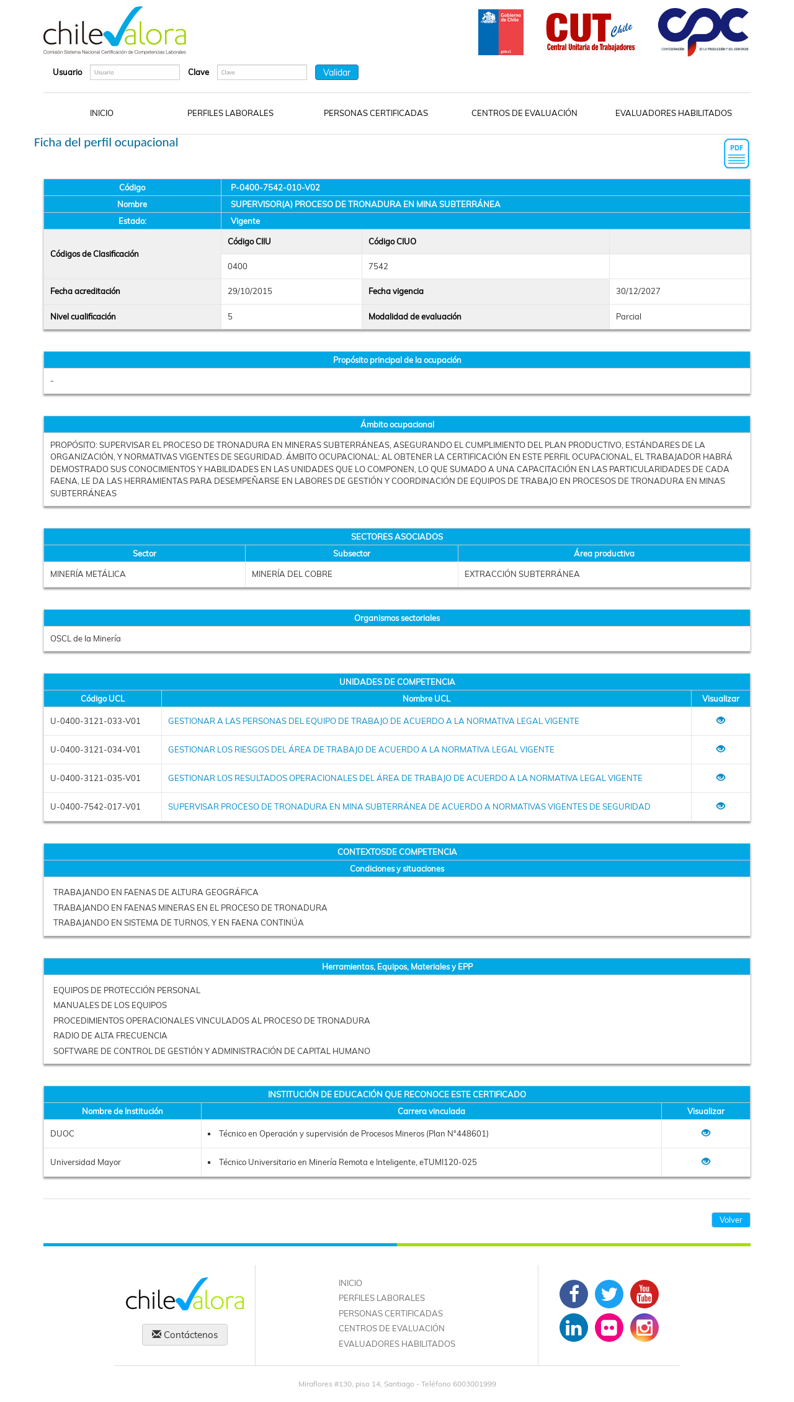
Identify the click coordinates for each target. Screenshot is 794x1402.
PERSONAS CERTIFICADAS (376, 113)
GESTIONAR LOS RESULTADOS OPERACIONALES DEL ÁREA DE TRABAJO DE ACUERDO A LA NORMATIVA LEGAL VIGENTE (405, 778)
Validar (336, 72)
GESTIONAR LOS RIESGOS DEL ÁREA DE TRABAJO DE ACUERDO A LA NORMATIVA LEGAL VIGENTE (361, 749)
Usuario (67, 72)
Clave (198, 72)
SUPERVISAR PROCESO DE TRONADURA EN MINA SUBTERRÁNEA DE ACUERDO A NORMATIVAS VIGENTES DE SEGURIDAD (409, 806)
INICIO (102, 113)
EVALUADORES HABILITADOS (673, 113)
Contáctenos (185, 1335)
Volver (731, 1220)
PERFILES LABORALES (230, 113)
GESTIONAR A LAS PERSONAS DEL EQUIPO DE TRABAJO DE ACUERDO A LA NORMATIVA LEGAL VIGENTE (373, 721)
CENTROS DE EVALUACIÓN (524, 113)
